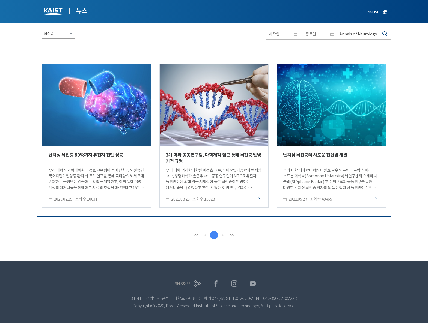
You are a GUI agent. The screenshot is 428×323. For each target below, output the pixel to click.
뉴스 (81, 11)
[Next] (223, 235)
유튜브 (253, 283)
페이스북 (216, 283)
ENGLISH (372, 12)
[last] (232, 235)
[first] (196, 235)
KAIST (54, 12)
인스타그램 (234, 283)
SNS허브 (182, 283)
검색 (385, 34)
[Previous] (205, 235)
